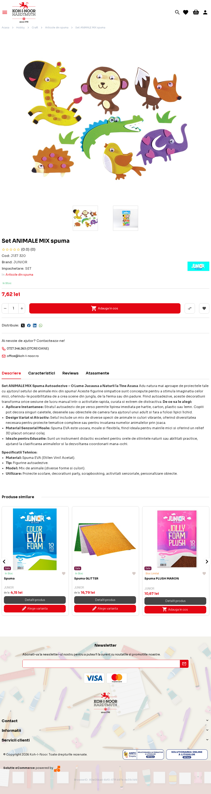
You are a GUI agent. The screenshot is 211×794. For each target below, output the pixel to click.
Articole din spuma (56, 27)
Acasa (5, 27)
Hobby (20, 27)
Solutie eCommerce (19, 768)
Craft (35, 27)
